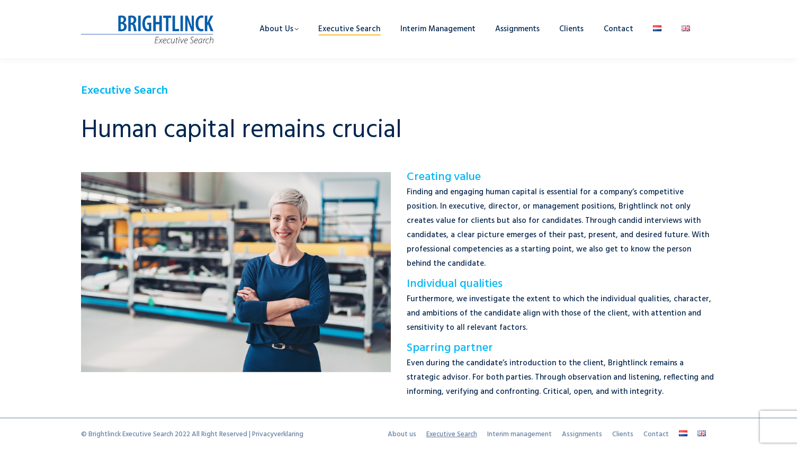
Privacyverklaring (277, 434)
